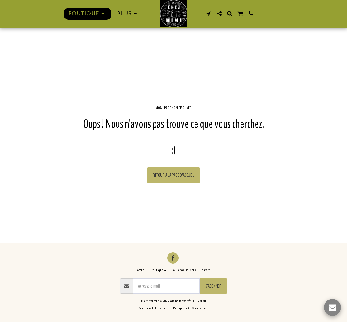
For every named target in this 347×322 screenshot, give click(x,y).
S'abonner (213, 286)
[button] (209, 13)
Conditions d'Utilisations (153, 308)
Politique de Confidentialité (189, 308)
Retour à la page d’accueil (173, 175)
